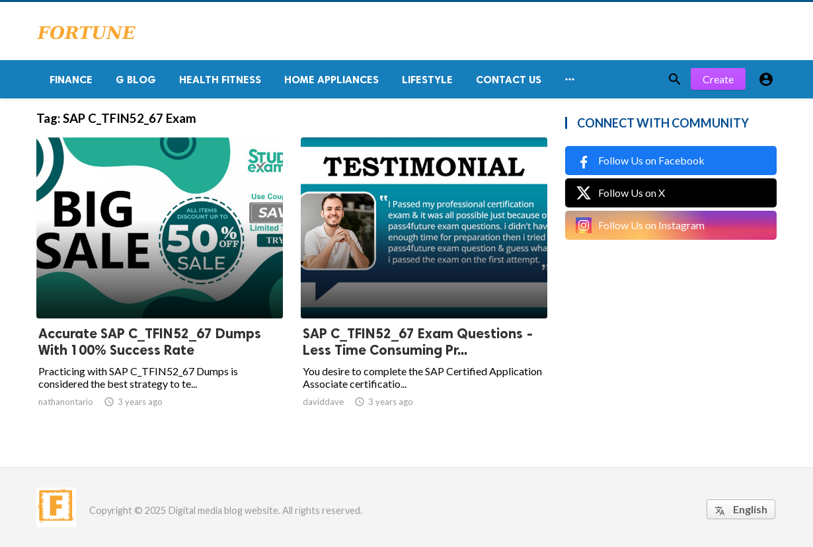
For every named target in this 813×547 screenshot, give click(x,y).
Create (718, 79)
